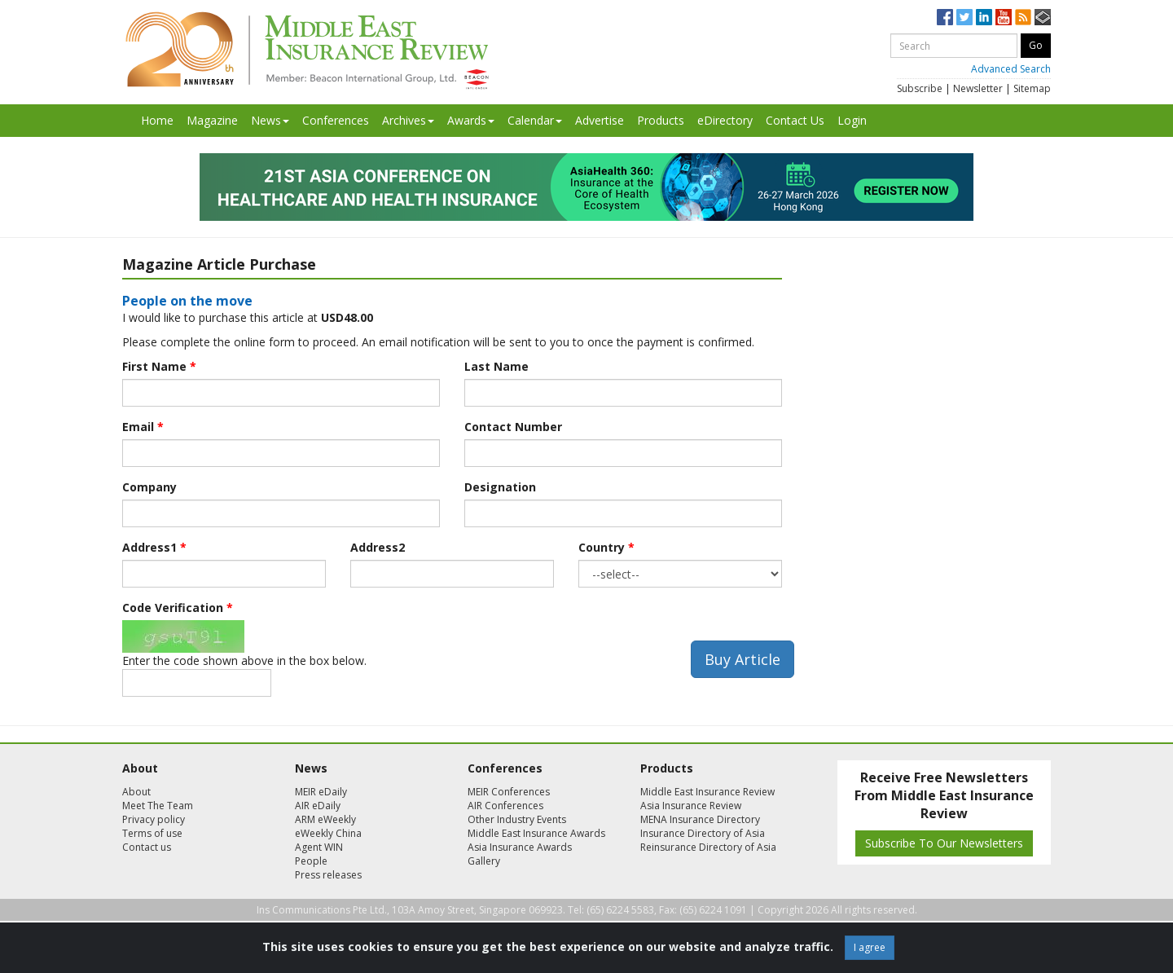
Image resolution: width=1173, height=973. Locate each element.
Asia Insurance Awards (520, 847)
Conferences (335, 120)
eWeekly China (328, 833)
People (311, 861)
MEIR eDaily (321, 792)
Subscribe (919, 88)
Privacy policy (153, 819)
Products (660, 120)
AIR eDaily (317, 805)
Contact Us (795, 120)
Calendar (534, 120)
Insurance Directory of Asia (702, 833)
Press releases (328, 875)
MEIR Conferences (509, 792)
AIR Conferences (505, 805)
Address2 (377, 547)
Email (143, 426)
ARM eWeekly (325, 819)
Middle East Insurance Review (707, 792)
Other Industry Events (517, 819)
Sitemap (1032, 88)
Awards (470, 120)
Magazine (212, 120)
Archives (408, 120)
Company (149, 487)
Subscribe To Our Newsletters (944, 843)
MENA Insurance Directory (700, 819)
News (270, 120)
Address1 (154, 547)
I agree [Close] (869, 947)
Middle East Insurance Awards (536, 833)
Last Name (496, 366)
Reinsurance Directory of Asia (708, 847)
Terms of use (152, 833)
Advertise (599, 120)
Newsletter (978, 88)
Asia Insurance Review (690, 805)
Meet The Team (157, 805)
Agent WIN (319, 847)
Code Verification (177, 607)
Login (852, 120)
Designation (500, 487)
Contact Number (513, 426)
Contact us (146, 847)
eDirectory (725, 120)
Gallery (484, 861)
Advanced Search (1011, 69)
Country (606, 547)
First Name (159, 366)
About (136, 792)
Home (157, 120)
